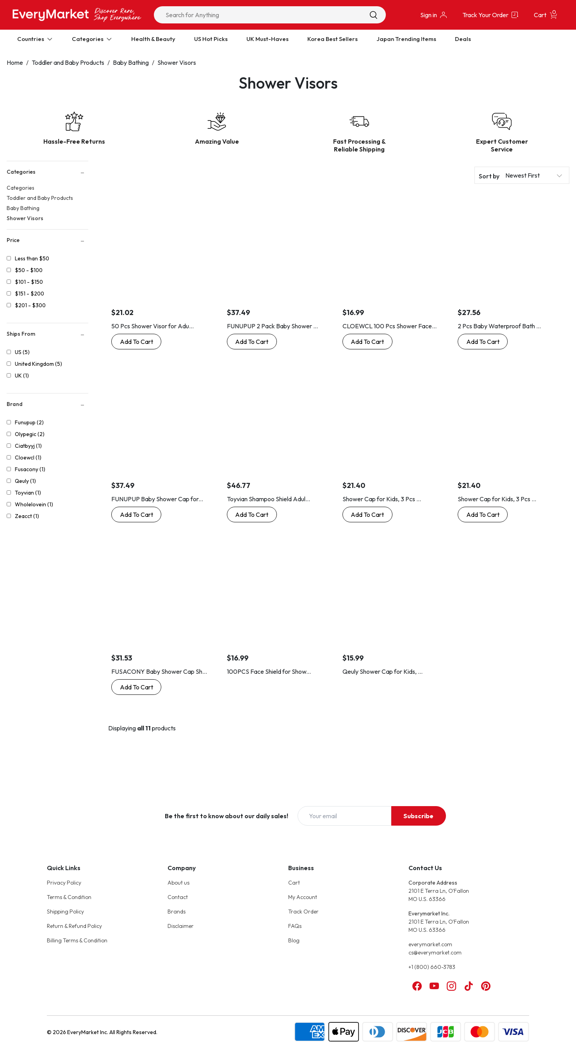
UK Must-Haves (267, 39)
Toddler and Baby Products (68, 62)
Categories (20, 187)
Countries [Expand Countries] (35, 39)
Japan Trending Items (406, 39)
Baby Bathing (131, 62)
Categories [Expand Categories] (92, 39)
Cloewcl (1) (28, 457)
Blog (294, 940)
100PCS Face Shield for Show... (269, 671)
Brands (176, 911)
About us (178, 882)
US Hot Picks (211, 39)
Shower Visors (176, 62)
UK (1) (22, 375)
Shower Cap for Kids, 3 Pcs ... (381, 499)
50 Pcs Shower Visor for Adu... (152, 326)
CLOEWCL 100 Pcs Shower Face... (389, 326)
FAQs (294, 925)
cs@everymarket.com (435, 952)
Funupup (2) (29, 422)
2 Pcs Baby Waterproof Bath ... (499, 326)
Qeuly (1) (25, 480)
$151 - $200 (29, 293)
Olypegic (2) (30, 434)
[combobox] (270, 14)
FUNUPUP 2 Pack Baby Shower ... (272, 326)
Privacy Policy (64, 882)
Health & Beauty (153, 39)
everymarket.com (430, 944)
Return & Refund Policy (74, 925)
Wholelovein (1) (34, 504)
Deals (463, 39)
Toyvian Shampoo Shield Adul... (268, 499)
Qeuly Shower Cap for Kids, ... (382, 671)
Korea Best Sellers (332, 39)
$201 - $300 (30, 305)
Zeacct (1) (27, 516)
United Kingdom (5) (38, 363)
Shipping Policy (65, 911)
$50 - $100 (29, 270)
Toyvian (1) (28, 492)
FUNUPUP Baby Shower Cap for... (157, 499)
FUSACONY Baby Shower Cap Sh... (159, 671)
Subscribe (418, 816)
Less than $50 (32, 258)
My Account (302, 897)
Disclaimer (181, 925)
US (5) (22, 352)
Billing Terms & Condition (77, 940)
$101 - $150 (29, 281)
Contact (178, 897)
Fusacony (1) (30, 469)
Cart (294, 882)
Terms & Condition (69, 897)
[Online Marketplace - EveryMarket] (76, 14)
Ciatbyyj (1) (28, 445)
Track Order (303, 911)
